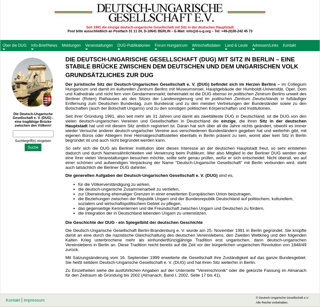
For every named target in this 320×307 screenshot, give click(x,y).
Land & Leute (236, 45)
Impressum (34, 300)
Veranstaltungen (99, 45)
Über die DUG (15, 45)
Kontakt (289, 45)
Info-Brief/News (44, 45)
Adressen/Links (265, 45)
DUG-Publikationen (134, 45)
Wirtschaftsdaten (206, 45)
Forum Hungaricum (171, 45)
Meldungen (71, 45)
